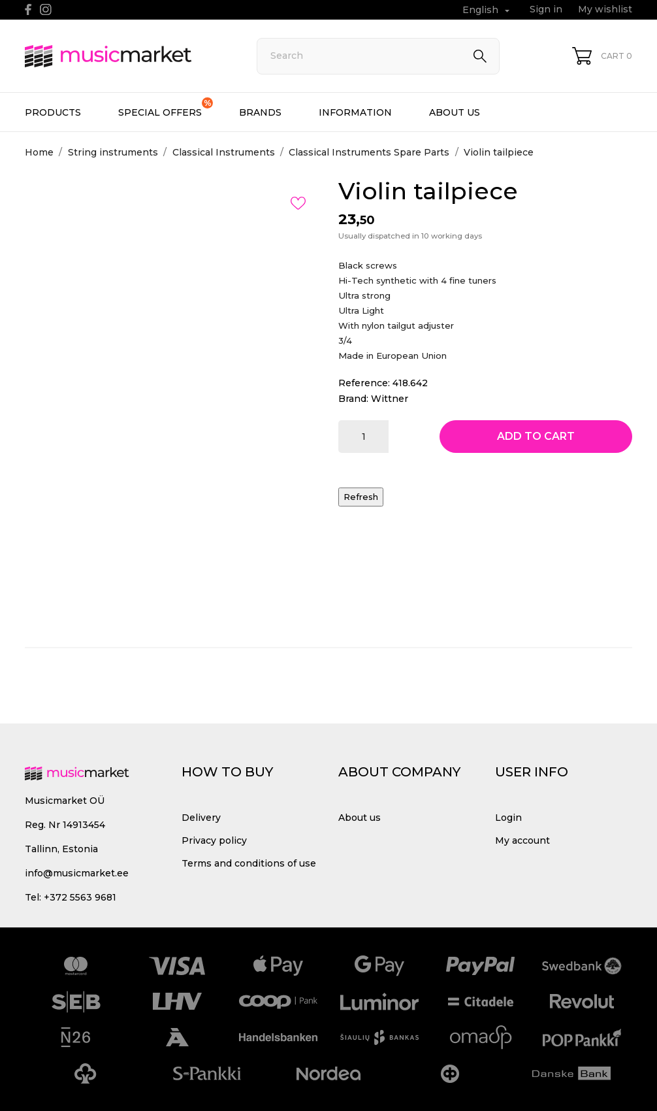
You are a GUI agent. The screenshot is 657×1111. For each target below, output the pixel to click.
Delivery (201, 817)
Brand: (353, 399)
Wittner (389, 399)
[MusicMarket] (126, 56)
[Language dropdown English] (487, 10)
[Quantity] (363, 436)
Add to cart (536, 436)
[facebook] (28, 9)
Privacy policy (214, 840)
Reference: (364, 383)
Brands (260, 112)
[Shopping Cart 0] (602, 56)
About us (454, 112)
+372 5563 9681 (80, 897)
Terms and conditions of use (249, 863)
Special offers (165, 107)
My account (522, 840)
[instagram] (46, 9)
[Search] (378, 56)
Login (508, 817)
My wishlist (605, 9)
